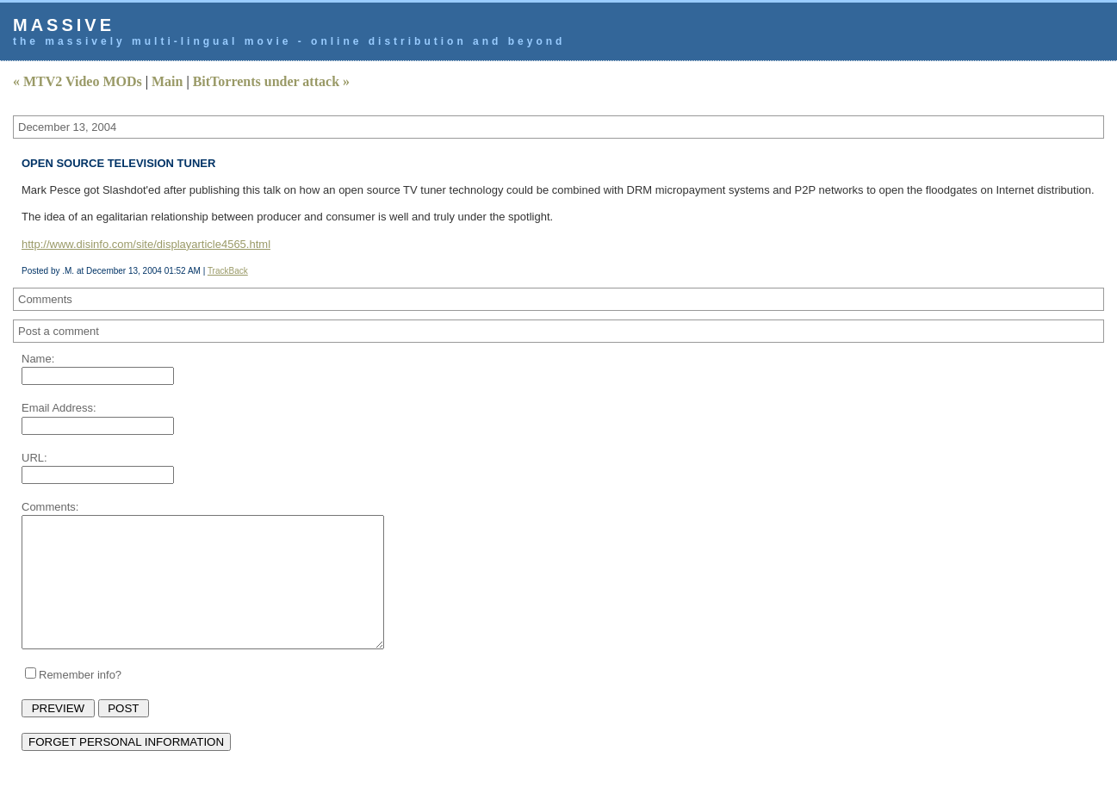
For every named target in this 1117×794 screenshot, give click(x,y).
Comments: (50, 506)
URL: (34, 457)
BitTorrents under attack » (271, 81)
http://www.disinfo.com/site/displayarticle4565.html (146, 244)
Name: (38, 358)
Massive (64, 25)
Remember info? (80, 700)
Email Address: (59, 407)
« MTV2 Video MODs (77, 81)
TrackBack (228, 271)
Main (167, 81)
